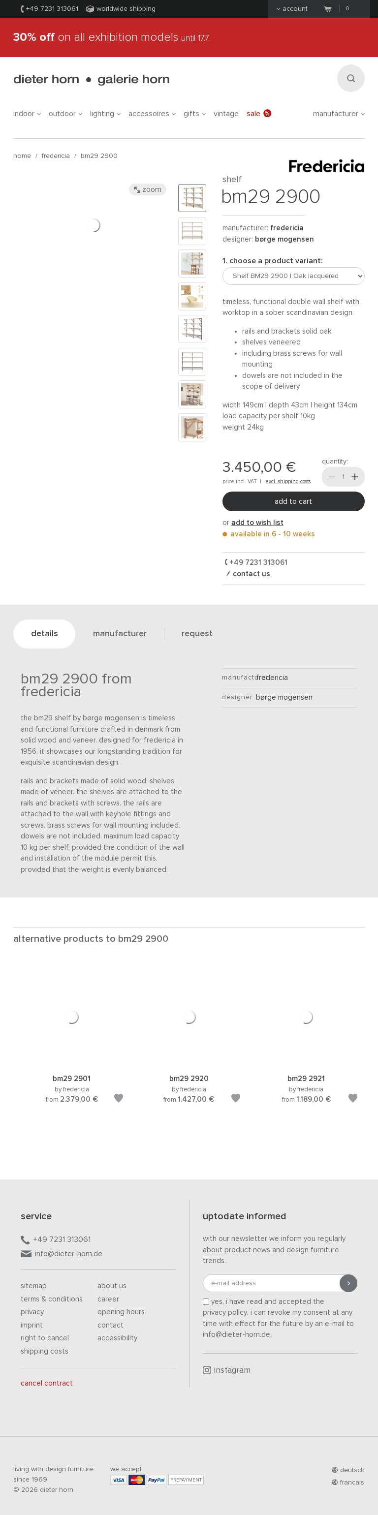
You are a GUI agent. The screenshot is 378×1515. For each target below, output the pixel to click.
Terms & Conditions (52, 1299)
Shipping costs (44, 1351)
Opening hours (121, 1312)
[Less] (332, 477)
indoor (27, 114)
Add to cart (293, 501)
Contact (110, 1325)
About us (111, 1286)
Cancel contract (47, 1383)
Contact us (250, 574)
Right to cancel (45, 1338)
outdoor (65, 114)
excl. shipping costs (288, 481)
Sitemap (34, 1286)
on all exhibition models (111, 37)
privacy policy (225, 1312)
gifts (195, 114)
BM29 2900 (99, 156)
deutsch (348, 1470)
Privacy (32, 1312)
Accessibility (117, 1338)
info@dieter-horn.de (61, 1254)
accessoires (152, 114)
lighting (105, 114)
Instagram (227, 1370)
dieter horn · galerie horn (91, 80)
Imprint (32, 1325)
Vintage (226, 114)
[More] (355, 477)
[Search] (351, 78)
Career (108, 1299)
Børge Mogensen (284, 239)
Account (292, 8)
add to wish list (257, 522)
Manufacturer (339, 114)
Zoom (147, 189)
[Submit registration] (348, 1283)
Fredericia (56, 156)
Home (22, 156)
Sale (259, 113)
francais (348, 1482)
